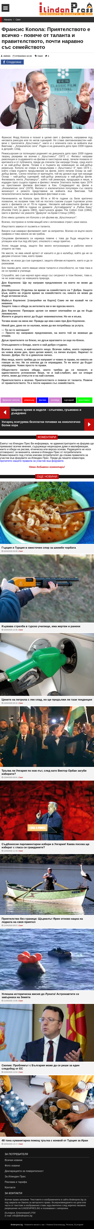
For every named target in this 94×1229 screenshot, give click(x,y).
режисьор (29, 400)
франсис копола (11, 400)
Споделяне (12, 62)
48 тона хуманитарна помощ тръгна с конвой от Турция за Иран (45, 1140)
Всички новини (13, 1160)
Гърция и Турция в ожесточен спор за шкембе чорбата (39, 547)
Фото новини (12, 1165)
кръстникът (84, 400)
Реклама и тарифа (16, 1182)
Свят (18, 19)
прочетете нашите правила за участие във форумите (31, 461)
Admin (5, 56)
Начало (8, 19)
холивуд (55, 400)
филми (42, 400)
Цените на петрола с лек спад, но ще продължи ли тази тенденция (47, 699)
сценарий (69, 400)
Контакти (10, 1187)
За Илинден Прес (15, 1176)
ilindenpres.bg (17, 1225)
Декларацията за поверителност (24, 1171)
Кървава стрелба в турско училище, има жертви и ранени (41, 626)
